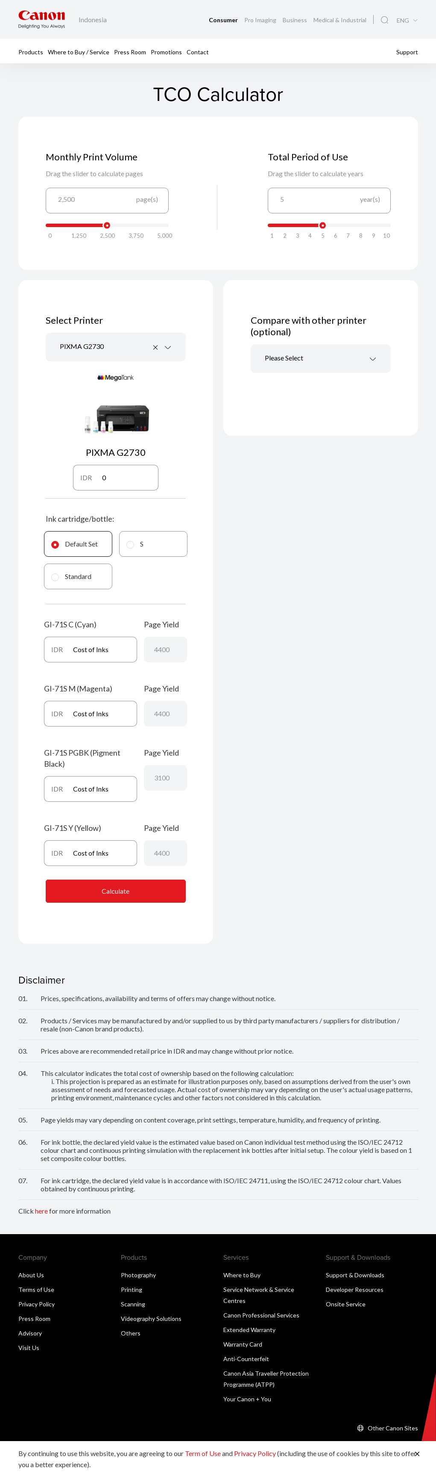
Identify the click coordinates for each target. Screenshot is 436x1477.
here (41, 1211)
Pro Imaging (261, 20)
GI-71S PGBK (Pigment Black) (82, 758)
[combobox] (116, 347)
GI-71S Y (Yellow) (72, 828)
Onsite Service (346, 1304)
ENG (403, 21)
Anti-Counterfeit (246, 1358)
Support (407, 51)
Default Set (74, 544)
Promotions (166, 51)
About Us (31, 1275)
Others (130, 1333)
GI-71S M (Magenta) (78, 688)
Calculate (115, 891)
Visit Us (28, 1347)
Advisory (30, 1333)
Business (295, 20)
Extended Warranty (249, 1329)
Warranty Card (242, 1344)
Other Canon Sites (393, 1428)
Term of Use (203, 1453)
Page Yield (161, 624)
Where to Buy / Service (78, 51)
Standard (71, 576)
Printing (131, 1289)
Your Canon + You (247, 1399)
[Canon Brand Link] (41, 19)
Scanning (133, 1304)
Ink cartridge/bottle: (80, 518)
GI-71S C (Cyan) (70, 624)
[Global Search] (384, 20)
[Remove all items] (155, 347)
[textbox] (320, 358)
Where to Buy (241, 1275)
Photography (138, 1275)
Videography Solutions (151, 1318)
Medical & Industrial (339, 20)
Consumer (224, 20)
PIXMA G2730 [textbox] (82, 346)
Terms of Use (36, 1289)
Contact (198, 51)
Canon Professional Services (261, 1315)
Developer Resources (354, 1289)
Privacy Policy (36, 1304)
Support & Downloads (355, 1275)
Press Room (130, 51)
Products (30, 51)
